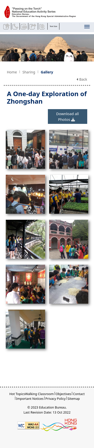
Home (12, 72)
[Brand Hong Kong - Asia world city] (58, 425)
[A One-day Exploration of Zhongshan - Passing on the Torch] (43, 12)
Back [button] (82, 79)
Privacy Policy (55, 398)
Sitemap (73, 398)
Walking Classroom (39, 394)
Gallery (47, 72)
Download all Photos (67, 116)
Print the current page (24, 26)
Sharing (28, 72)
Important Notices (30, 398)
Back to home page (7, 26)
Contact (78, 394)
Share (33, 26)
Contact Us (16, 26)
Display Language (42, 26)
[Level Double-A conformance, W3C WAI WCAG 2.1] (28, 425)
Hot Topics (17, 394)
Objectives (63, 394)
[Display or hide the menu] (87, 27)
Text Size (53, 26)
